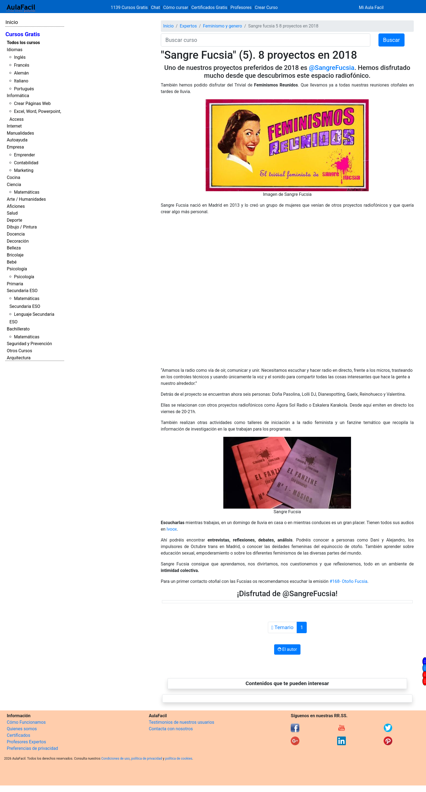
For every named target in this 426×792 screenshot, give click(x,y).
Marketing (23, 170)
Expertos (188, 26)
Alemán (21, 73)
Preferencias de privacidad (32, 748)
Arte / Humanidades (26, 199)
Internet (14, 126)
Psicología (17, 268)
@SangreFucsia (330, 68)
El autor (287, 649)
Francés (21, 65)
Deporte (14, 220)
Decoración (18, 241)
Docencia (16, 234)
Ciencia (14, 184)
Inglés (20, 57)
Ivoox (171, 529)
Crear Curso (266, 7)
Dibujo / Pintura (22, 227)
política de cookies (178, 758)
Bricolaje (15, 255)
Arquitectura (18, 357)
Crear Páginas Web (32, 103)
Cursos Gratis (22, 34)
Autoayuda (17, 140)
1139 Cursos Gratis (130, 7)
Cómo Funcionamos (26, 722)
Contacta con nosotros (171, 728)
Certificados (18, 735)
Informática (18, 95)
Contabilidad (26, 162)
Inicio (11, 22)
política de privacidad (146, 758)
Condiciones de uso (115, 758)
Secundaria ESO (22, 290)
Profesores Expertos (26, 741)
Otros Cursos (19, 350)
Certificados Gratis (209, 7)
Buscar (391, 40)
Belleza (14, 247)
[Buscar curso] (265, 40)
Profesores (241, 7)
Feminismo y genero (222, 26)
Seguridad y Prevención (29, 343)
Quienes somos (22, 728)
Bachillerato (18, 329)
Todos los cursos (23, 42)
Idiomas (14, 49)
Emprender (24, 154)
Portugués (24, 88)
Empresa (15, 147)
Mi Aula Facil (371, 7)
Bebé (12, 262)
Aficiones (16, 206)
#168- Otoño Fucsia (348, 581)
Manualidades (20, 133)
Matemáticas (26, 192)
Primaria (15, 283)
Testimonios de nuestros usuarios (181, 722)
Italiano (21, 80)
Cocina (13, 177)
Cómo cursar (175, 7)
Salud (12, 213)
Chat (155, 7)
